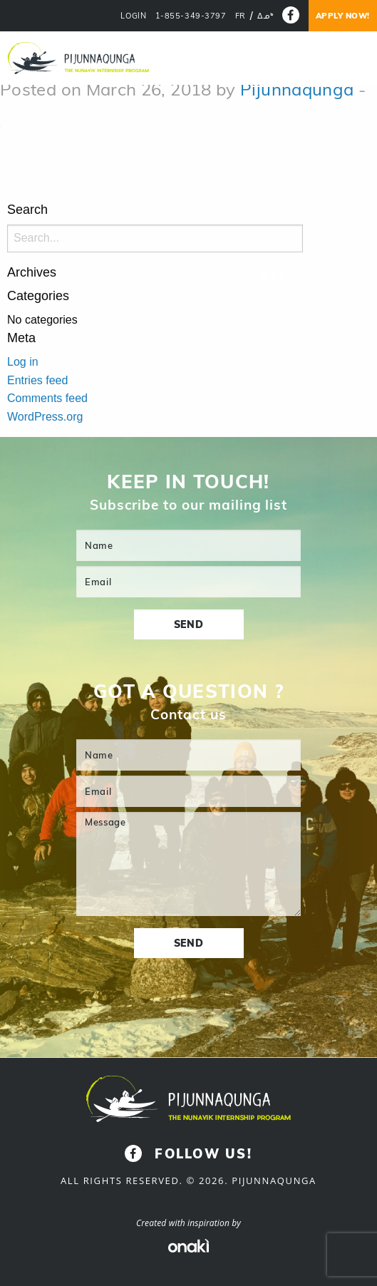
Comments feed (47, 398)
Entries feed (37, 380)
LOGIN (133, 16)
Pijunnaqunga (296, 89)
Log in (22, 362)
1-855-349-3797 (191, 16)
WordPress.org (45, 417)
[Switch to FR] (240, 16)
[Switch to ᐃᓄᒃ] (265, 16)
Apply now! (343, 16)
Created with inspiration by (188, 1223)
